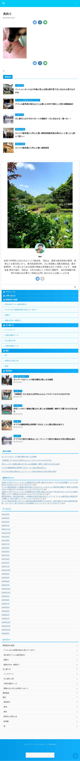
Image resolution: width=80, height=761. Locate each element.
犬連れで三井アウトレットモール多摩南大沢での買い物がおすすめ (27, 482)
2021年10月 (6, 533)
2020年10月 (6, 570)
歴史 (7, 366)
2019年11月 (6, 592)
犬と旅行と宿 (10, 340)
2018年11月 (6, 626)
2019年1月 (6, 618)
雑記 (7, 351)
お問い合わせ (11, 296)
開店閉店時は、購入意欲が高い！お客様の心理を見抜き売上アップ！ (27, 496)
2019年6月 (6, 607)
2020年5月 (6, 585)
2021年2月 (6, 563)
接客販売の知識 (11, 300)
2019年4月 (6, 611)
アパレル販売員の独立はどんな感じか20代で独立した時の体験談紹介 (44, 104)
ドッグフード (10, 330)
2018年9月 (6, 633)
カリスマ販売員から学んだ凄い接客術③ (32, 148)
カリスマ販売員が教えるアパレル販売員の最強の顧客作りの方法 (26, 501)
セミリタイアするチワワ (40, 755)
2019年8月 (6, 600)
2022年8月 (6, 514)
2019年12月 (6, 589)
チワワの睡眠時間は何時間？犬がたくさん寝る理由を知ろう (39, 424)
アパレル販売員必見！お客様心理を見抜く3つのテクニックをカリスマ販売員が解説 (33, 487)
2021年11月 (6, 529)
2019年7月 (6, 604)
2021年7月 (6, 544)
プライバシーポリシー (40, 744)
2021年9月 (6, 537)
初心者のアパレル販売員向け (16, 304)
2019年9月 (6, 596)
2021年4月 (6, 555)
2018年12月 (6, 622)
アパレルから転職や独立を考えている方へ (21, 310)
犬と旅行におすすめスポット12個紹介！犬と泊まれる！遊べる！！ (43, 119)
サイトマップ (27, 744)
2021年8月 (6, 540)
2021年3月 (6, 559)
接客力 (7, 315)
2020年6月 (6, 581)
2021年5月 (6, 551)
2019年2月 (6, 615)
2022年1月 (6, 525)
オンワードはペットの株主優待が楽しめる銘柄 (33, 380)
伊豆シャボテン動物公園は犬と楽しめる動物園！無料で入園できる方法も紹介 (31, 464)
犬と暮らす (10, 325)
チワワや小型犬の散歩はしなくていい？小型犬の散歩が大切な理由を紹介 (44, 439)
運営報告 (9, 371)
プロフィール (11, 292)
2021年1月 (6, 566)
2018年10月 (6, 630)
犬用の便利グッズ (12, 335)
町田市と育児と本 (12, 361)
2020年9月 (6, 574)
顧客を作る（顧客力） (13, 320)
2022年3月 (6, 518)
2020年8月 (6, 578)
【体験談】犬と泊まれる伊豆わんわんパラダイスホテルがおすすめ (42, 394)
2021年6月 (6, 548)
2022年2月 (6, 522)
